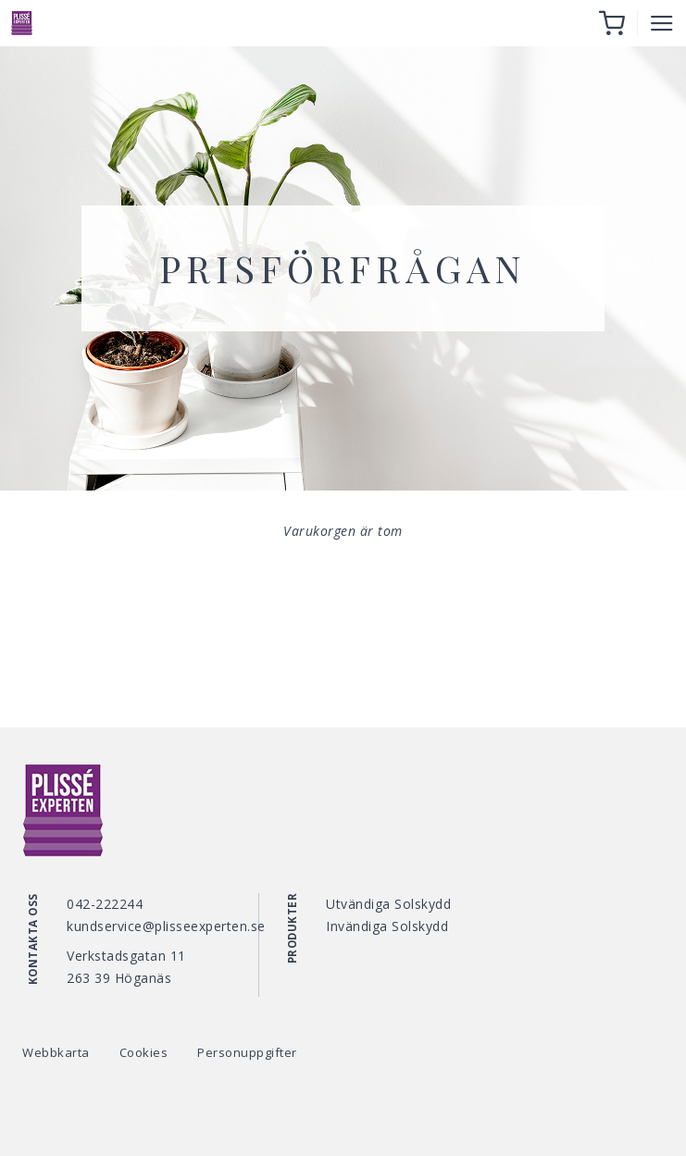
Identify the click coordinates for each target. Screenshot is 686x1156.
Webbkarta (56, 1052)
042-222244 (105, 904)
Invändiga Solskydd (387, 926)
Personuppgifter (247, 1052)
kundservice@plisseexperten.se (166, 926)
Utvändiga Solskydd (388, 904)
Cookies (143, 1052)
